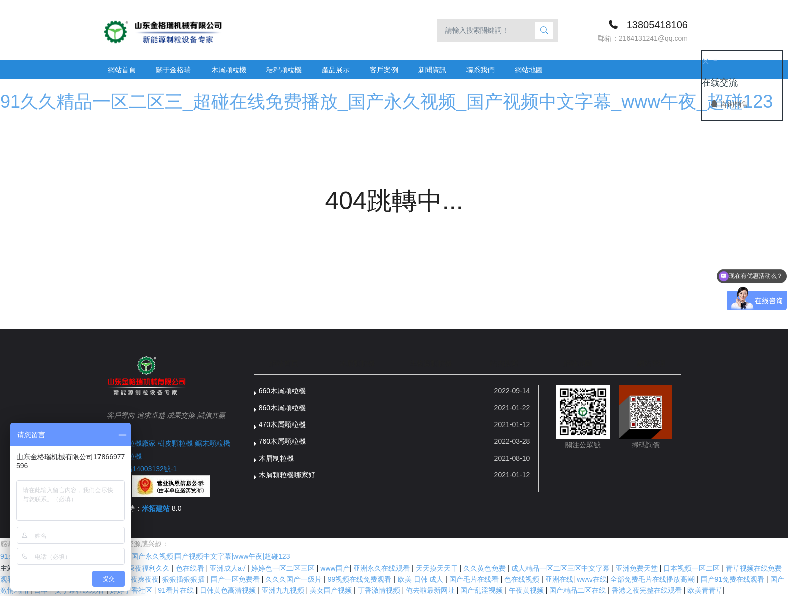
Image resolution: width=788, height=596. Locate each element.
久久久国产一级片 (294, 579)
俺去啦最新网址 (431, 590)
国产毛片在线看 (475, 579)
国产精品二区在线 (578, 590)
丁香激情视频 (380, 590)
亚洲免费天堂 (638, 568)
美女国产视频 (332, 590)
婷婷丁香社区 (132, 590)
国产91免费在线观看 (733, 579)
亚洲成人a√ (228, 568)
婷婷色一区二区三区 (284, 568)
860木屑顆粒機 (282, 408)
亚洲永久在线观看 (382, 568)
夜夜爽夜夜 (141, 579)
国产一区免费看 (236, 579)
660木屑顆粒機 (282, 391)
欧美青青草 (705, 590)
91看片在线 (176, 590)
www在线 (591, 579)
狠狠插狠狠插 (184, 579)
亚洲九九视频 (284, 590)
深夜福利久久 (150, 568)
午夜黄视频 (527, 590)
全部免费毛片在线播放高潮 (653, 579)
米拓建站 (157, 508)
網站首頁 (122, 70)
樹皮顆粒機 (175, 443)
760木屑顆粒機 (282, 441)
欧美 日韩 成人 (422, 579)
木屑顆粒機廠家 (131, 443)
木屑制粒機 (276, 458)
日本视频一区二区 (692, 568)
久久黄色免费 (485, 568)
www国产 (334, 568)
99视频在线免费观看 (360, 579)
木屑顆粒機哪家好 (287, 475)
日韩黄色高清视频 (229, 590)
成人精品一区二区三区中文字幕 (561, 568)
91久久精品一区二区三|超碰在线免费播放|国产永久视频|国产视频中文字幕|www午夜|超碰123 (145, 556)
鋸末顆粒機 (212, 443)
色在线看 (191, 568)
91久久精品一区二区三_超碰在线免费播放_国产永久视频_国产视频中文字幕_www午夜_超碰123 (386, 101)
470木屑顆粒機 (282, 424)
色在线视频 (522, 579)
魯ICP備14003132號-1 (142, 469)
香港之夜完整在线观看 (648, 590)
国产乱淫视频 (482, 590)
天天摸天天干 (438, 568)
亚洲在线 (559, 579)
